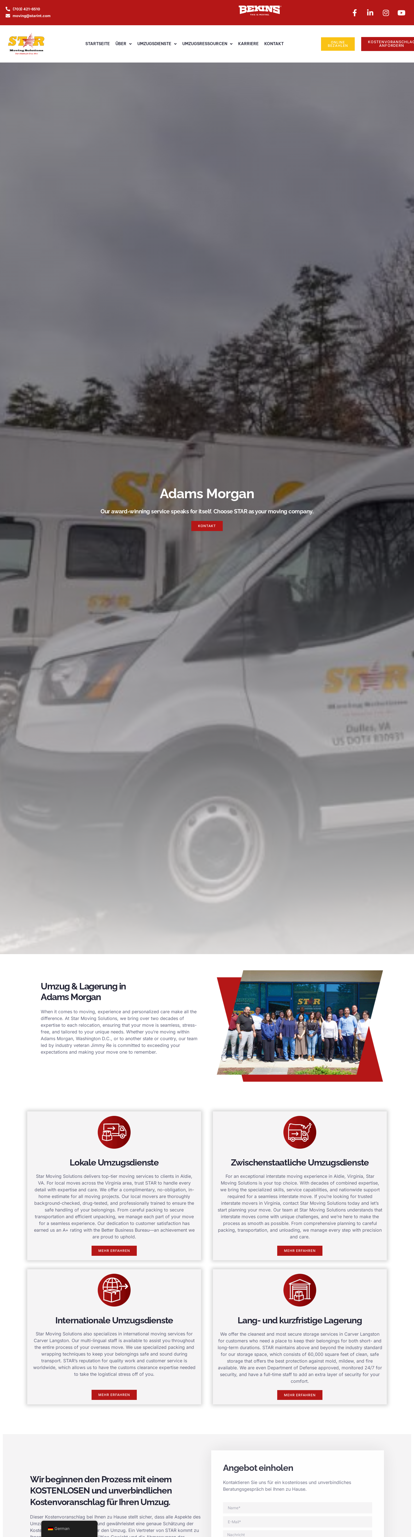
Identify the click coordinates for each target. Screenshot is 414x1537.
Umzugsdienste (157, 44)
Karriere (248, 44)
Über (123, 44)
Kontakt (274, 44)
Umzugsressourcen (207, 44)
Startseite (97, 44)
